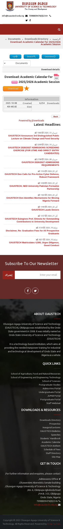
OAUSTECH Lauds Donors (45, 209)
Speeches (55, 435)
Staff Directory (53, 453)
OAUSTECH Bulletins (50, 431)
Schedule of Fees (52, 449)
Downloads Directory (36, 39)
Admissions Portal (51, 388)
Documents (14, 39)
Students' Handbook (50, 438)
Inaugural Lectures (51, 427)
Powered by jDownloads (31, 120)
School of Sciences (51, 381)
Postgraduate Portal (50, 399)
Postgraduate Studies (49, 385)
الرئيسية (56, 39)
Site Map (56, 457)
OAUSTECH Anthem (50, 446)
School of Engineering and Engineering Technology (35, 377)
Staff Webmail (53, 403)
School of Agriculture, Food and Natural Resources (35, 374)
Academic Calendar (51, 442)
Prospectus (54, 423)
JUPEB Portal (54, 396)
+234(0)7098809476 (39, 16)
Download (13, 88)
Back (55, 117)
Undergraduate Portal (49, 392)
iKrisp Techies (53, 524)
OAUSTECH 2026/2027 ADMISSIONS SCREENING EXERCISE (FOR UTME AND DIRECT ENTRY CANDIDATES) (33, 150)
